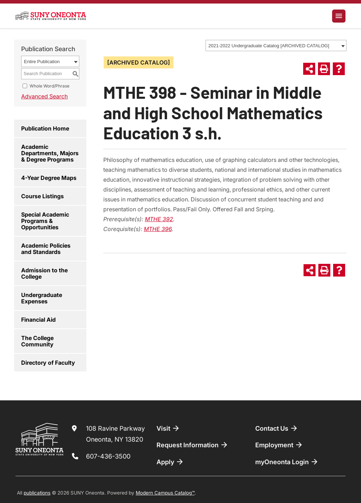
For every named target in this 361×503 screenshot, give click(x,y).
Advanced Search (44, 96)
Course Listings (42, 196)
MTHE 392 (159, 219)
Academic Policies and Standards (46, 248)
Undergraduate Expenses (41, 298)
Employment (279, 445)
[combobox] (276, 45)
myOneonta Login (287, 461)
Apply (170, 461)
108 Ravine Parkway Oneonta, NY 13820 (115, 434)
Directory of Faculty (48, 362)
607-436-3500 (108, 456)
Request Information (192, 445)
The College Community (37, 341)
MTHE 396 (158, 228)
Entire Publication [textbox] (42, 61)
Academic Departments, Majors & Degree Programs (50, 153)
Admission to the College (44, 273)
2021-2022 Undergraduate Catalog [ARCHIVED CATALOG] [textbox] (268, 45)
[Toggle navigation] (338, 16)
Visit (168, 428)
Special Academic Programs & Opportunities (45, 221)
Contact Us (276, 428)
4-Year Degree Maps (49, 177)
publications (37, 493)
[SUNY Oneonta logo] (51, 15)
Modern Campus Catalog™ (165, 493)
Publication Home (45, 128)
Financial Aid (38, 319)
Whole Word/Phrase (49, 86)
